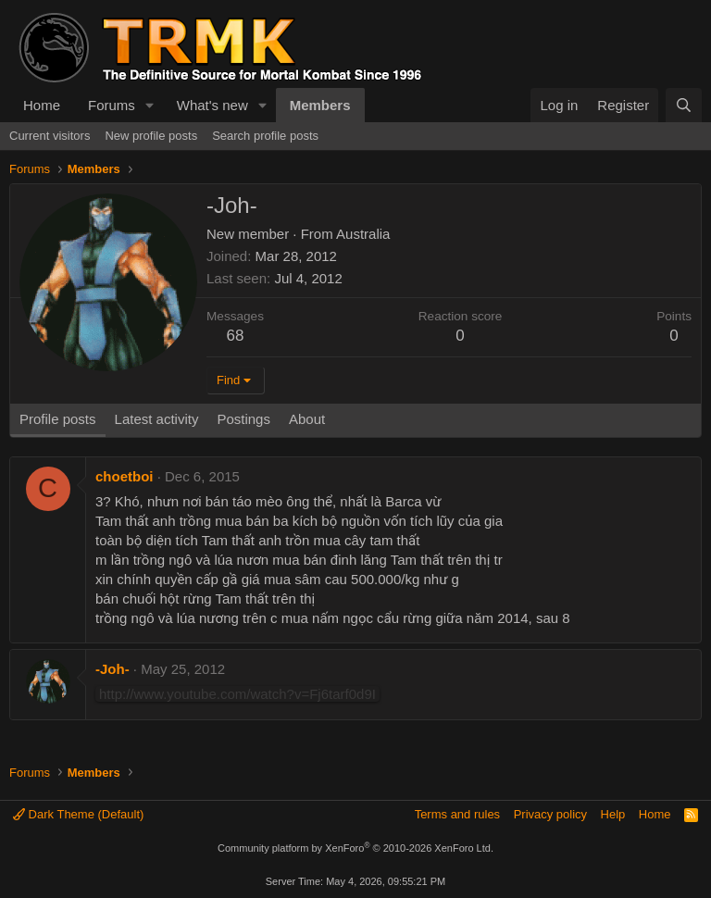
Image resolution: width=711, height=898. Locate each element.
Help (613, 814)
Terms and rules (457, 814)
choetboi (124, 476)
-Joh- (112, 669)
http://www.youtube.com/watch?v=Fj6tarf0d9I (237, 694)
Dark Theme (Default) (78, 814)
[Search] (684, 105)
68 (235, 335)
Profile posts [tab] (57, 419)
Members (320, 105)
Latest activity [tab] (157, 419)
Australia (363, 234)
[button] (150, 105)
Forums (111, 105)
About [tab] (307, 419)
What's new (212, 105)
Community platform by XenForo (355, 848)
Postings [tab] (243, 419)
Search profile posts (265, 136)
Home (41, 105)
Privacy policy (550, 814)
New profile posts (151, 136)
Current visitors (49, 136)
